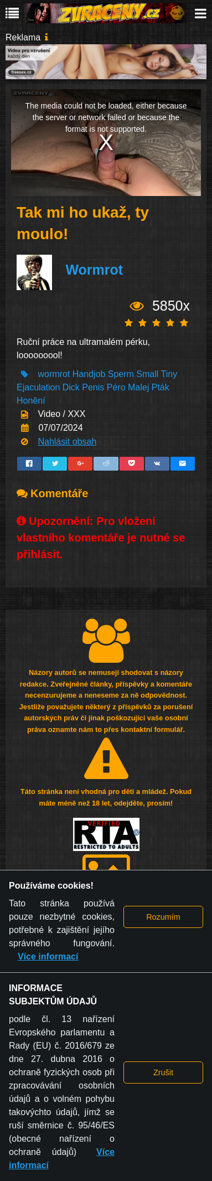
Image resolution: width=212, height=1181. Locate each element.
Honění (31, 400)
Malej (138, 387)
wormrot (54, 374)
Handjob (89, 374)
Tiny (169, 374)
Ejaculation (38, 387)
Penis (93, 387)
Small (147, 374)
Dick (71, 387)
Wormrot (94, 269)
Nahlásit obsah (67, 441)
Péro (116, 387)
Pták (160, 387)
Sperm (121, 374)
